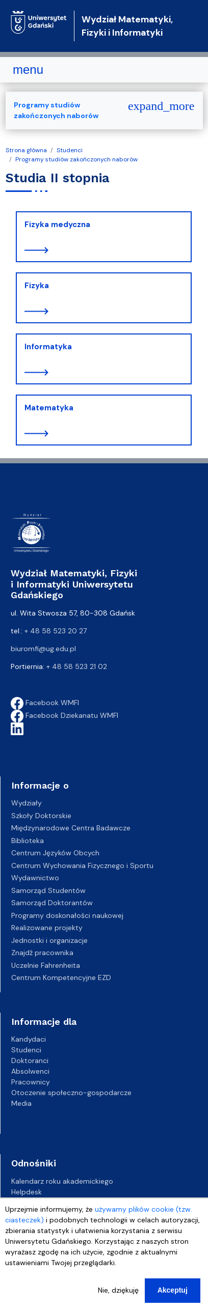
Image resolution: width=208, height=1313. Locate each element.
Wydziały (26, 802)
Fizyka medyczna (57, 224)
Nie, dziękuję (118, 1290)
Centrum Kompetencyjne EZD (61, 977)
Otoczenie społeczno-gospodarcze (71, 1092)
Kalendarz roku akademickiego (62, 1181)
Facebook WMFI (45, 702)
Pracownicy (30, 1081)
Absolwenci (30, 1071)
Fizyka (36, 286)
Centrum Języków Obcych (55, 852)
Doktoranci (29, 1060)
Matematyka (48, 408)
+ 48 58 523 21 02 (76, 666)
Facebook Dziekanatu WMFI (64, 715)
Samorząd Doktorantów (52, 902)
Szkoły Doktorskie (41, 815)
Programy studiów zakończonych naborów (76, 159)
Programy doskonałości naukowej (67, 915)
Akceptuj (173, 1290)
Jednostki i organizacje (49, 940)
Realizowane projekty (47, 927)
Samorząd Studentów (48, 890)
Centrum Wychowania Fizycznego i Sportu (82, 865)
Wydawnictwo (35, 877)
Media (21, 1103)
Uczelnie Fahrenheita (45, 965)
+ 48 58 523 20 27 (55, 630)
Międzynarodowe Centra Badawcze (71, 827)
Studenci (70, 150)
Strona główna (26, 150)
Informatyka (48, 347)
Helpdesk (26, 1191)
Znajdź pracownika (42, 952)
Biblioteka (27, 840)
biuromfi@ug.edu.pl (43, 648)
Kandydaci (28, 1039)
